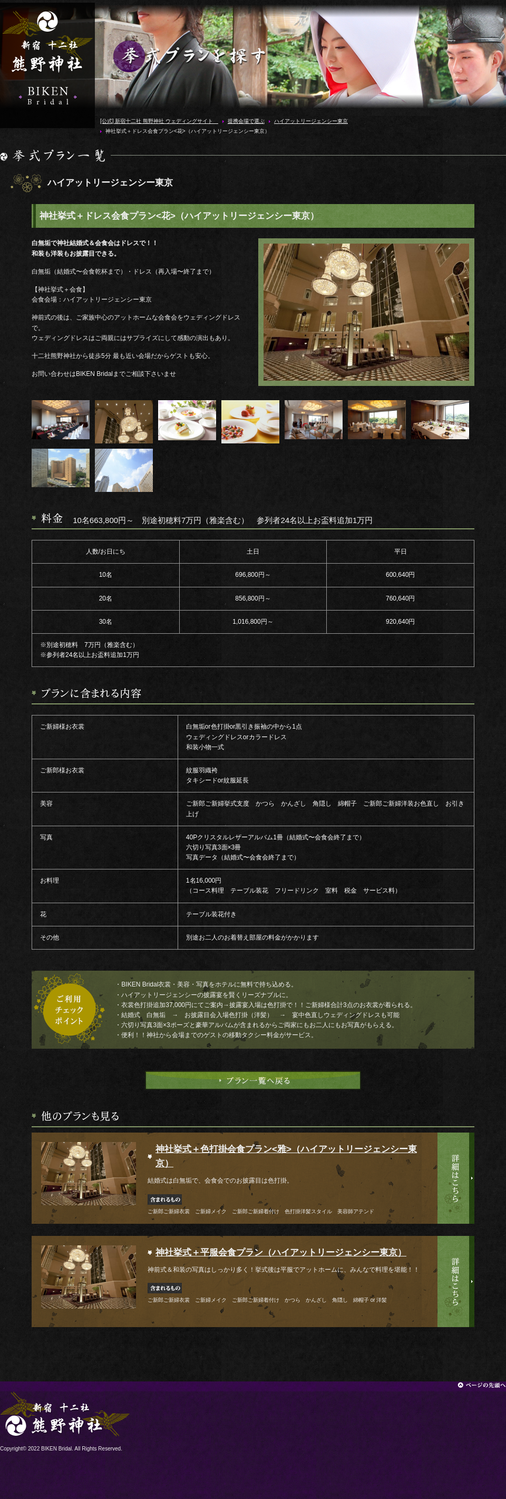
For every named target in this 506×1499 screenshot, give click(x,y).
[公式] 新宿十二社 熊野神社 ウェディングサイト (47, 42)
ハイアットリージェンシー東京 (311, 121)
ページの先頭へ (482, 1385)
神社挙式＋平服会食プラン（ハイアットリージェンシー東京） (280, 1252)
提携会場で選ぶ (246, 121)
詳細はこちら (455, 1178)
